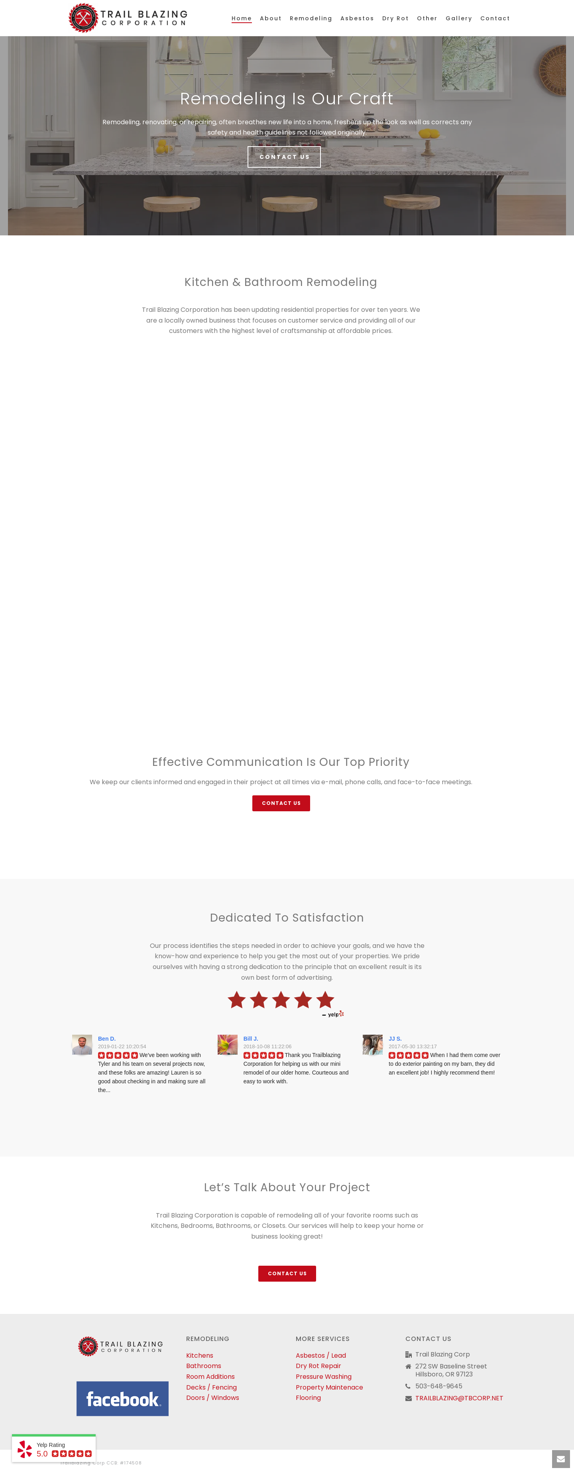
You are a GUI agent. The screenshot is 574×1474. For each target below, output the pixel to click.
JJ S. (395, 1039)
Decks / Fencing (211, 1387)
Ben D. (107, 1039)
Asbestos (357, 18)
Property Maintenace (329, 1387)
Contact (495, 18)
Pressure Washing (324, 1376)
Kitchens (199, 1355)
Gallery (459, 18)
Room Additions (210, 1376)
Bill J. (251, 1039)
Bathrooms (203, 1365)
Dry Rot (395, 18)
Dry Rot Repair (318, 1365)
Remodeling (311, 18)
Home (242, 18)
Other (427, 18)
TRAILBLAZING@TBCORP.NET (459, 1398)
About (271, 18)
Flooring (308, 1397)
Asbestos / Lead (321, 1355)
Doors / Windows (212, 1397)
